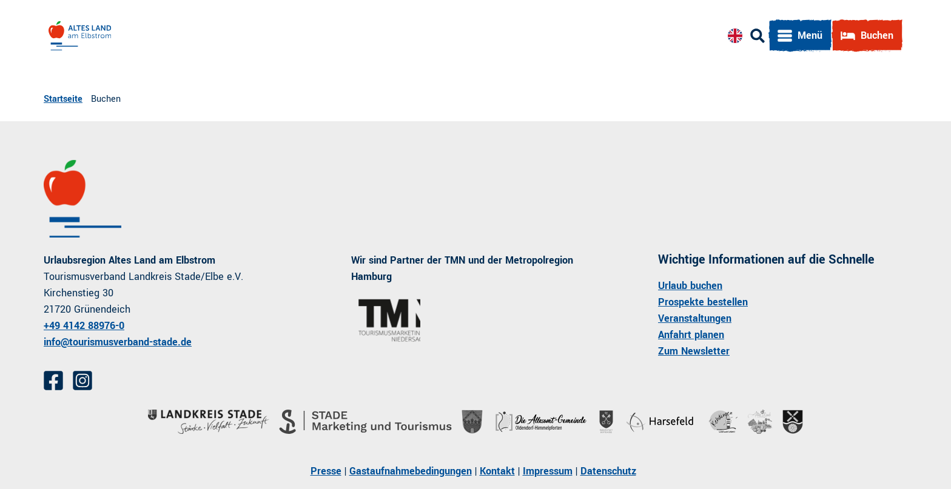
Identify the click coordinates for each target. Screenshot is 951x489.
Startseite (63, 99)
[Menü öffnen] (800, 35)
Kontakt (497, 471)
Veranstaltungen (694, 318)
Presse (326, 471)
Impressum (548, 471)
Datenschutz (608, 471)
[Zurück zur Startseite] (80, 35)
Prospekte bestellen (703, 302)
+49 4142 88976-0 (84, 326)
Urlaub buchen (690, 286)
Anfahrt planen (691, 335)
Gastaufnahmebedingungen (410, 471)
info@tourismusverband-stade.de (118, 342)
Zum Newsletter (694, 351)
